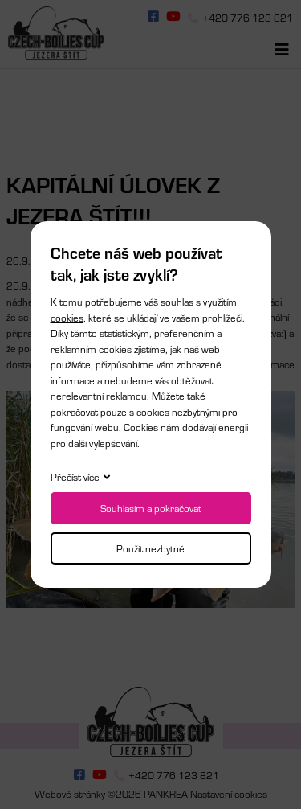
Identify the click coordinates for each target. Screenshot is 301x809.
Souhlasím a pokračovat (150, 508)
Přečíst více (75, 477)
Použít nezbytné (150, 548)
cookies (67, 317)
